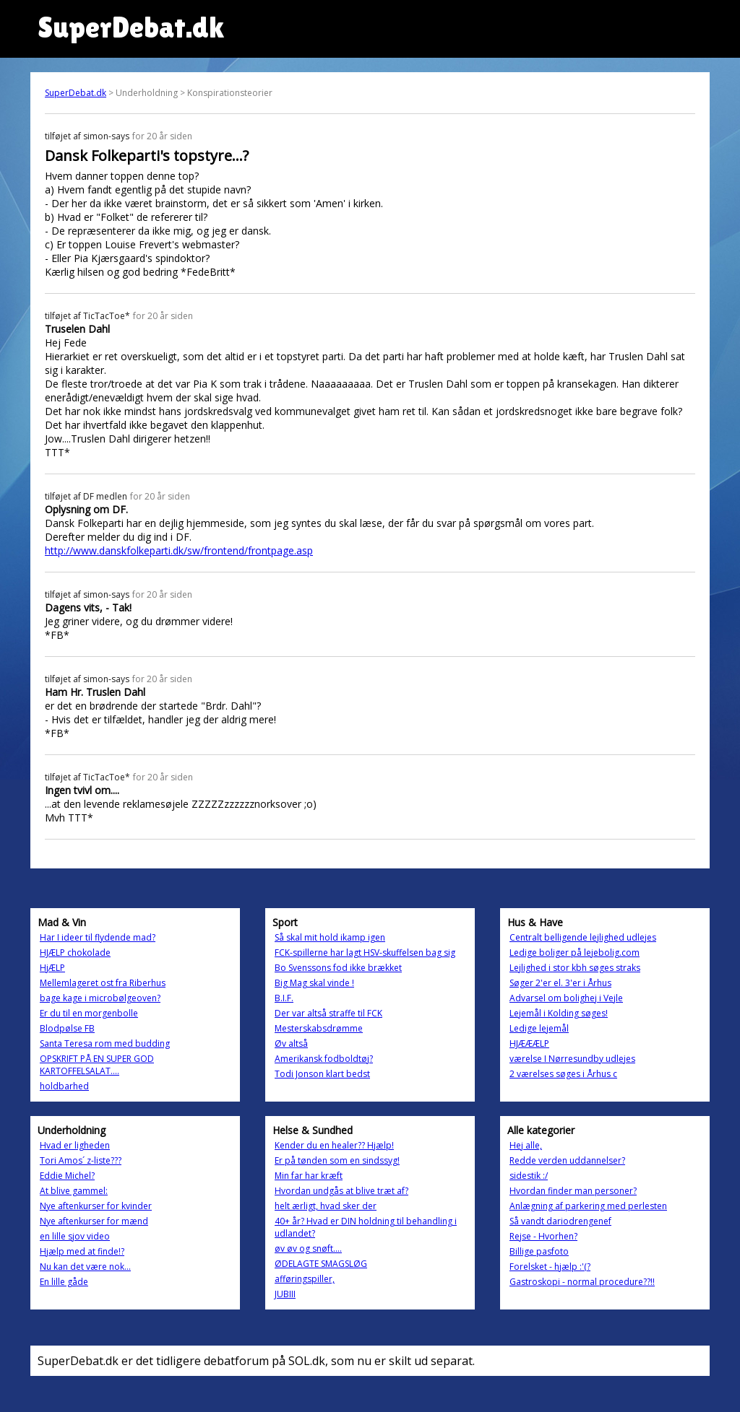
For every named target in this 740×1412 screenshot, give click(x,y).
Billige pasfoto (539, 1251)
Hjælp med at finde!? (82, 1251)
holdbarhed (64, 1086)
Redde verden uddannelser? (567, 1160)
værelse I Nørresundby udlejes (572, 1059)
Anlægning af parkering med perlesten (588, 1206)
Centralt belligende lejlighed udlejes (582, 937)
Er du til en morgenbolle (89, 1013)
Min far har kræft (309, 1175)
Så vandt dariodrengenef (560, 1221)
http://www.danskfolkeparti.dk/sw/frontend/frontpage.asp (179, 550)
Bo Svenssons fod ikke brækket (338, 968)
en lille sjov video (75, 1236)
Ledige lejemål (539, 1028)
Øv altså (291, 1043)
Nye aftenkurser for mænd (94, 1221)
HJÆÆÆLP (529, 1043)
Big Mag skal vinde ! (314, 983)
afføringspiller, (305, 1279)
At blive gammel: (74, 1191)
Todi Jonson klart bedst (322, 1074)
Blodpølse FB (67, 1028)
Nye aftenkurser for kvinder (96, 1206)
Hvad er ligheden (75, 1145)
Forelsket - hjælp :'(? (549, 1266)
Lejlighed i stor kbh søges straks (574, 968)
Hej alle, (525, 1145)
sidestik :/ (528, 1175)
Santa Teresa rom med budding (105, 1043)
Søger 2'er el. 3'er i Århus (560, 983)
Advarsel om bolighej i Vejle (566, 998)
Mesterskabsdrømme (319, 1028)
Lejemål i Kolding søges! (558, 1013)
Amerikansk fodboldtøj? (324, 1059)
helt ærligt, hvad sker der (326, 1206)
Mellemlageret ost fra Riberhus (102, 983)
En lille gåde (64, 1282)
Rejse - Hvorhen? (543, 1236)
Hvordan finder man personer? (573, 1191)
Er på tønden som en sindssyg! (337, 1160)
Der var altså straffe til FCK (328, 1013)
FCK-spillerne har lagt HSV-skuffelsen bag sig (365, 952)
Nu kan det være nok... (85, 1266)
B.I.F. (284, 998)
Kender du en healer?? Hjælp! (334, 1145)
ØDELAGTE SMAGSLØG (321, 1264)
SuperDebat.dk (75, 93)
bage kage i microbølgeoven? (100, 998)
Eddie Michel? (67, 1175)
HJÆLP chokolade (75, 952)
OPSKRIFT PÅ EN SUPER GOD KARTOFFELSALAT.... (97, 1065)
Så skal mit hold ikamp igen (330, 937)
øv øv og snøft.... (308, 1248)
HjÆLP (52, 968)
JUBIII (285, 1294)
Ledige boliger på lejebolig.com (574, 952)
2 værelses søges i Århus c (563, 1074)
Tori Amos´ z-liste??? (80, 1160)
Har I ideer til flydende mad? (97, 937)
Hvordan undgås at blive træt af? (341, 1191)
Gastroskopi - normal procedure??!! (582, 1282)
